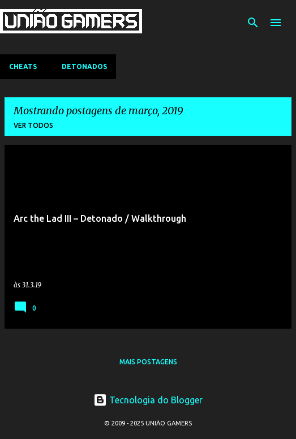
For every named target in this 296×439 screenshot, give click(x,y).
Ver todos (33, 125)
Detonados (84, 66)
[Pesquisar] (253, 22)
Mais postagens (148, 361)
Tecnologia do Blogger (148, 400)
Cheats (23, 66)
